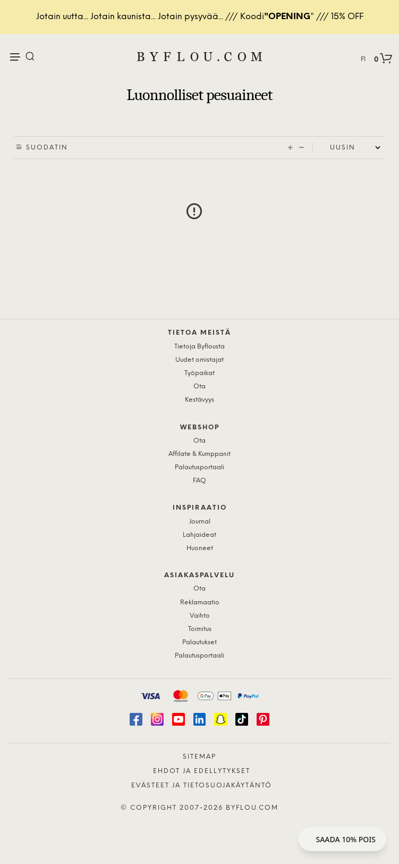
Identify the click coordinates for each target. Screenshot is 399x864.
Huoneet (199, 548)
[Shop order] (357, 148)
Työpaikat (199, 373)
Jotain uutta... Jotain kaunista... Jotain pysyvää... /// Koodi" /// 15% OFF (199, 16)
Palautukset (199, 642)
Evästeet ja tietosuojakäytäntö (201, 785)
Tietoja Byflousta (199, 346)
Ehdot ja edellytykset (201, 771)
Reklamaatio (199, 602)
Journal (199, 521)
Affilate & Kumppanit (199, 454)
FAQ (199, 480)
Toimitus (199, 629)
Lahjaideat (199, 534)
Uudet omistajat (199, 359)
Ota (199, 386)
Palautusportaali (199, 467)
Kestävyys (199, 399)
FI (363, 59)
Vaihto (200, 615)
